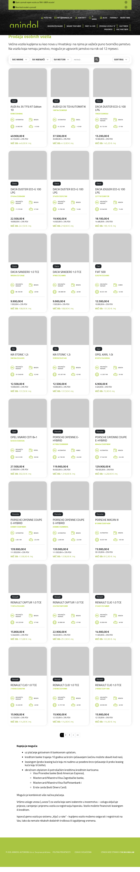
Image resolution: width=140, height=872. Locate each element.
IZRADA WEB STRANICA (110, 859)
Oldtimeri (123, 26)
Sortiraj (118, 67)
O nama (93, 17)
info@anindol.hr (63, 17)
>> (78, 742)
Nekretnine (125, 17)
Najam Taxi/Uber (74, 26)
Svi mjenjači (38, 67)
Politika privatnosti (62, 859)
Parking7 (114, 17)
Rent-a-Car (90, 26)
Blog (103, 17)
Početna (46, 17)
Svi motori (59, 67)
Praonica (108, 29)
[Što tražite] (83, 67)
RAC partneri (122, 29)
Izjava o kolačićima (83, 859)
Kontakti (80, 17)
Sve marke (17, 67)
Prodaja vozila (106, 26)
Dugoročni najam (55, 26)
